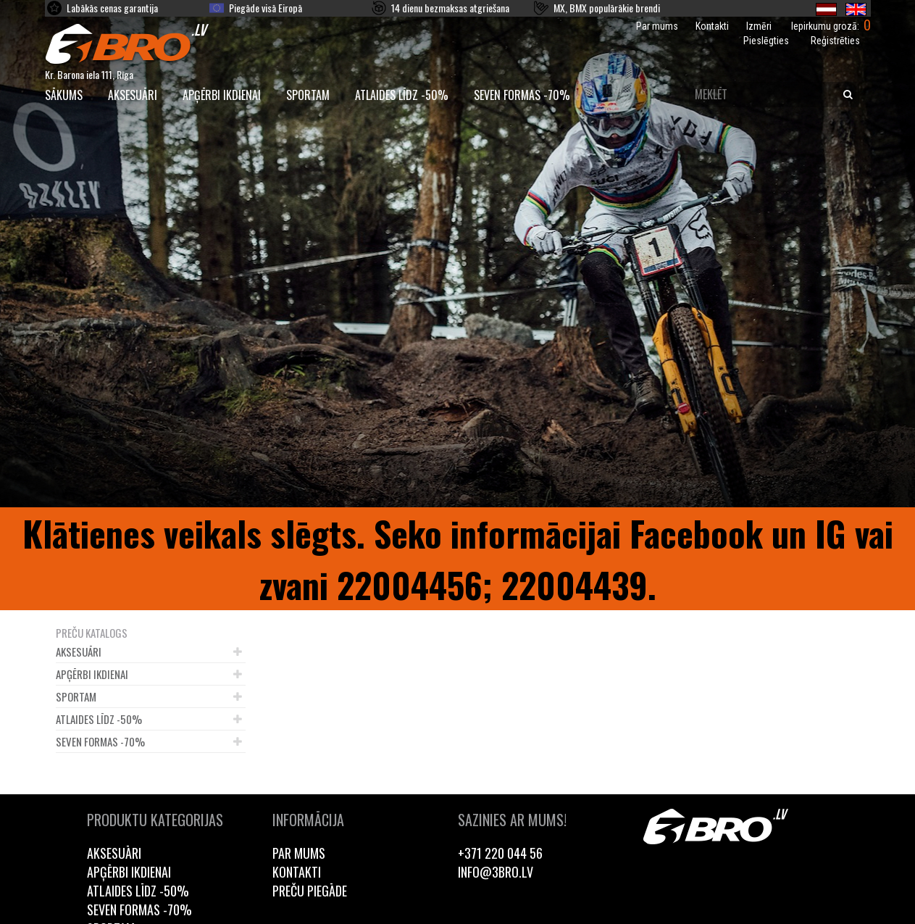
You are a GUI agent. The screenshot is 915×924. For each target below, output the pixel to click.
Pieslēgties (766, 40)
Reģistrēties (835, 40)
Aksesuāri (132, 95)
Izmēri (759, 26)
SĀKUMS (64, 95)
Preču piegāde (309, 890)
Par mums (657, 26)
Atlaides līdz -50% (401, 95)
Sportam (308, 95)
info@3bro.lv (495, 871)
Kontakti (712, 26)
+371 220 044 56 (500, 853)
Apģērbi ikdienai (222, 95)
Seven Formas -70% (522, 95)
